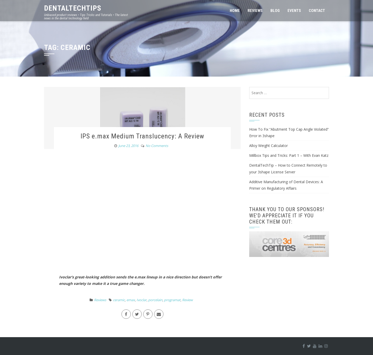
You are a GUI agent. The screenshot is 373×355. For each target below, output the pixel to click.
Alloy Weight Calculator (268, 145)
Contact (317, 10)
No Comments (157, 145)
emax (130, 300)
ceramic (119, 300)
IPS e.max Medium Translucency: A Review (142, 136)
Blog (275, 10)
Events (294, 10)
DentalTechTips (72, 8)
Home (235, 10)
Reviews (255, 10)
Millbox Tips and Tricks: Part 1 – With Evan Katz (288, 155)
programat (172, 300)
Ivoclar (142, 300)
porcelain (155, 300)
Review (187, 300)
